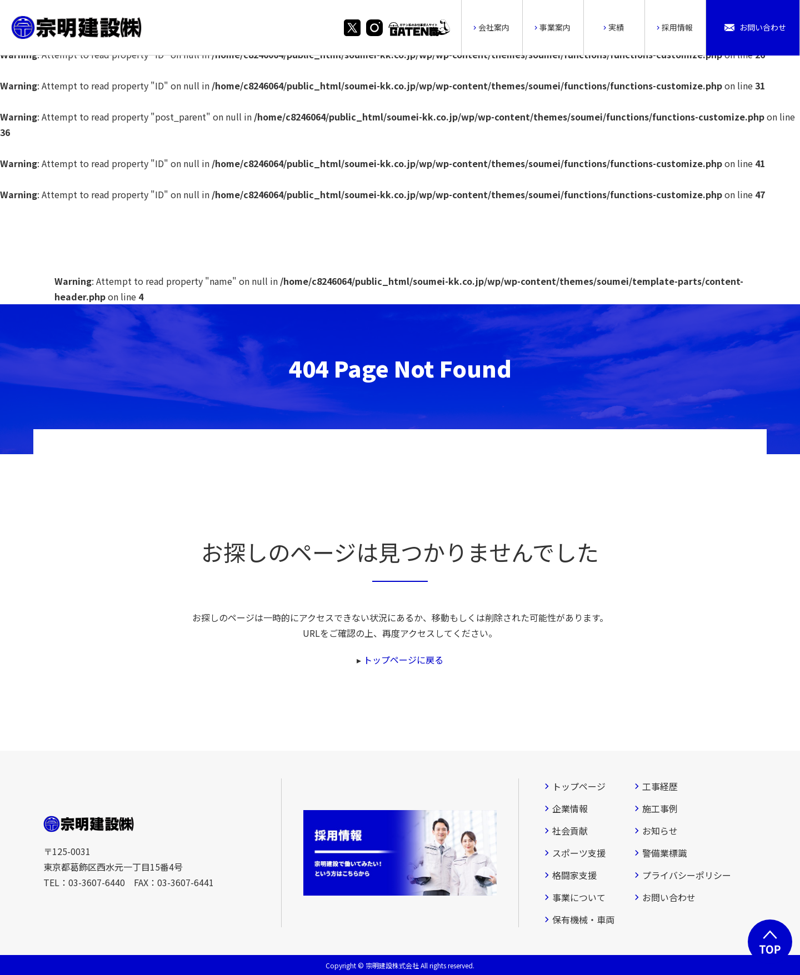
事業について (579, 897)
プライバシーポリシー (686, 875)
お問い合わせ (669, 897)
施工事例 (660, 808)
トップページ (579, 786)
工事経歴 (660, 786)
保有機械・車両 (583, 919)
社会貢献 (570, 830)
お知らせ (660, 830)
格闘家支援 (574, 875)
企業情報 (570, 808)
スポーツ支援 (579, 853)
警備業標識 (664, 853)
